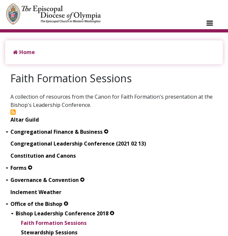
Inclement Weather (35, 192)
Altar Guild (24, 119)
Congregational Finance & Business (56, 131)
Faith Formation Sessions (54, 223)
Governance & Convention (44, 180)
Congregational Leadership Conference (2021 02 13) (78, 143)
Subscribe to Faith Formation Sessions (13, 112)
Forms (18, 168)
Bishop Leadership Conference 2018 (62, 213)
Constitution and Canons (43, 155)
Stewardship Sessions (49, 232)
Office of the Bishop (36, 204)
